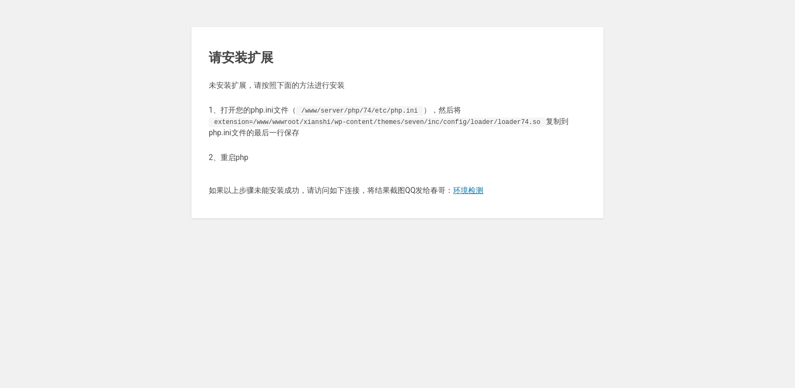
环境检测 (468, 190)
